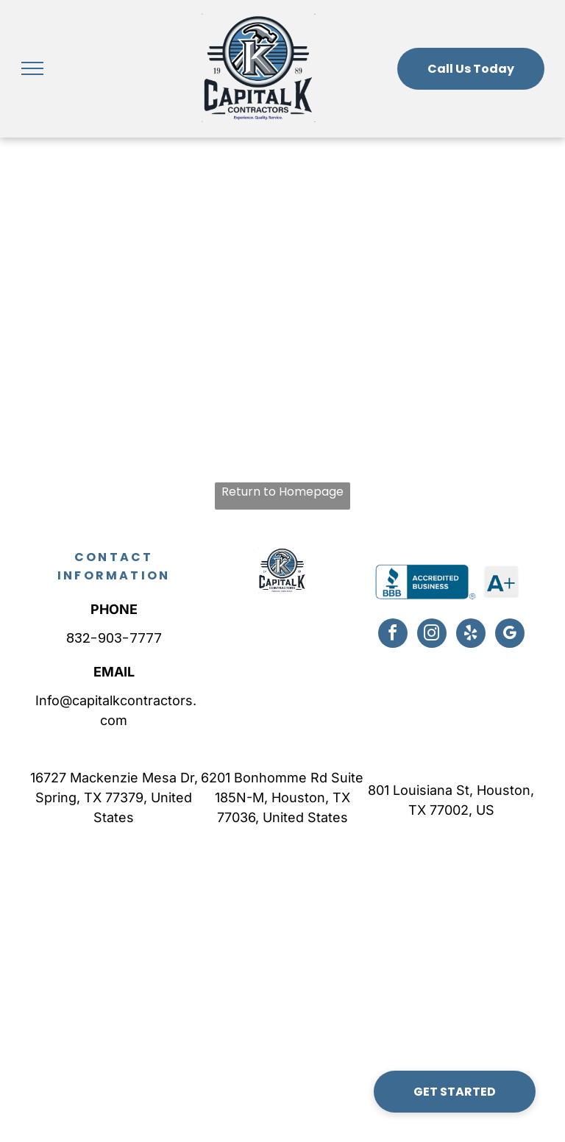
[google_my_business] (510, 635)
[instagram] (432, 635)
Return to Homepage (282, 491)
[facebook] (393, 635)
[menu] (32, 68)
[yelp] (471, 635)
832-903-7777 (114, 638)
